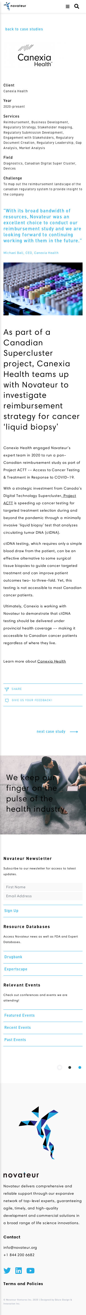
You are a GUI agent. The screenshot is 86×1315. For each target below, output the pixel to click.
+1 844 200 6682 (19, 1255)
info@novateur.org (20, 1247)
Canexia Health (15, 91)
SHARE (12, 689)
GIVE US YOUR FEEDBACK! (27, 700)
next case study (59, 731)
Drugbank (13, 957)
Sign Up (11, 911)
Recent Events (17, 1028)
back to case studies (24, 29)
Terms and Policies (23, 1283)
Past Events (15, 1040)
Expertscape (16, 969)
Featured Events (19, 1016)
